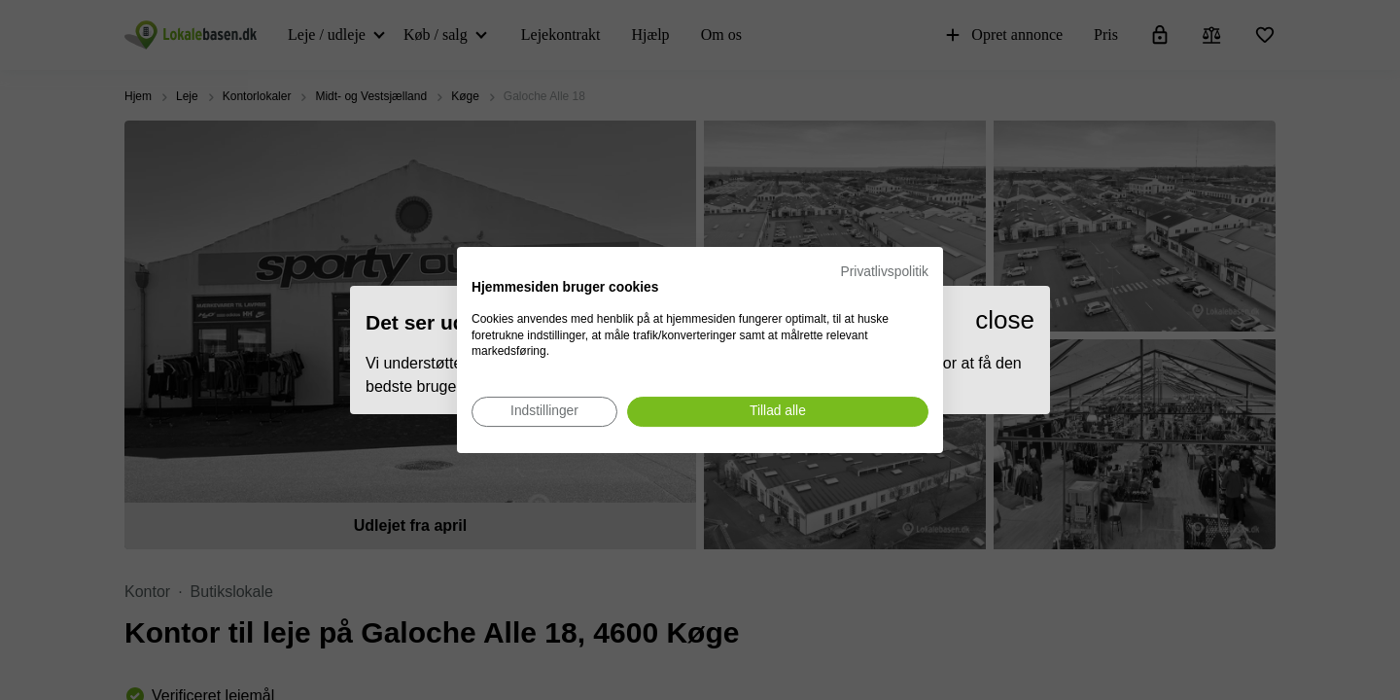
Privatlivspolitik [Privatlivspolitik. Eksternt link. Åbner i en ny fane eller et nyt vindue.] (884, 271)
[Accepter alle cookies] (777, 412)
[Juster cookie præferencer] (544, 412)
